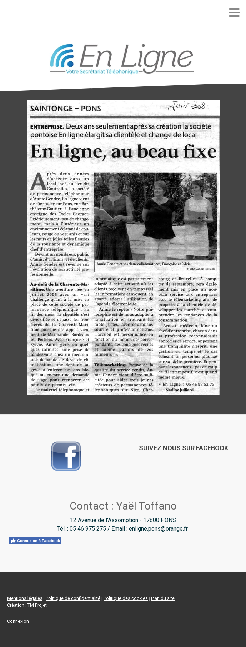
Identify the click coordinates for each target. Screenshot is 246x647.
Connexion (18, 621)
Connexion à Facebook (35, 540)
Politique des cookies (126, 598)
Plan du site (163, 598)
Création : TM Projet (27, 605)
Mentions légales (24, 598)
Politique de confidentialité (73, 598)
